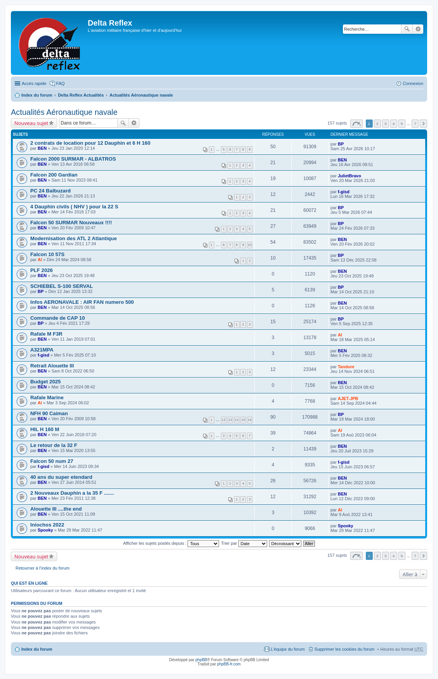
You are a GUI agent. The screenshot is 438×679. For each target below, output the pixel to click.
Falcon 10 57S (47, 254)
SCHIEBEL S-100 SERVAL (61, 286)
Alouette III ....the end (56, 509)
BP (341, 144)
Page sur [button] (356, 124)
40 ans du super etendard (61, 477)
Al (40, 259)
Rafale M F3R (46, 334)
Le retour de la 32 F (53, 445)
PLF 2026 (41, 270)
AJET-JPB (348, 398)
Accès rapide (34, 83)
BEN (42, 148)
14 (237, 420)
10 (250, 245)
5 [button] (402, 123)
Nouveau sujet (31, 123)
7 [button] (415, 123)
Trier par (244, 543)
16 (250, 420)
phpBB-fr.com (229, 664)
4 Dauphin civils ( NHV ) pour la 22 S (74, 207)
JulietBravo (349, 175)
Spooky (45, 530)
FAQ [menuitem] (60, 83)
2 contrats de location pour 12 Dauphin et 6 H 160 (90, 143)
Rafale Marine (47, 397)
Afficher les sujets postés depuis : (171, 543)
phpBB (201, 660)
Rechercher (407, 29)
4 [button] (394, 123)
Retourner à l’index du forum (43, 568)
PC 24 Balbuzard (50, 191)
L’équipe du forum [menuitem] (287, 649)
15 (243, 420)
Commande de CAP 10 (57, 318)
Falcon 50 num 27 (51, 461)
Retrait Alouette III (52, 366)
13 (230, 420)
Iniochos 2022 (47, 525)
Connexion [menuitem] (413, 83)
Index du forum (36, 95)
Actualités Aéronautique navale (141, 95)
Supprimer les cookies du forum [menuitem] (345, 649)
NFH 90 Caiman (49, 413)
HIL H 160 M (44, 429)
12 (224, 420)
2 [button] (377, 123)
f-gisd (343, 191)
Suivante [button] (423, 124)
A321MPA (42, 350)
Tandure (346, 366)
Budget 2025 (45, 382)
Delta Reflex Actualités (81, 95)
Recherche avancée (418, 29)
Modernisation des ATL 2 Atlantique (73, 238)
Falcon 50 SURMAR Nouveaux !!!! (71, 222)
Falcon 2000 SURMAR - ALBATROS (73, 159)
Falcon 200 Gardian (54, 175)
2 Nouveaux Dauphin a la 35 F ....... (72, 493)
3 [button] (385, 123)
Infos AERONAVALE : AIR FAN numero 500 (82, 302)
